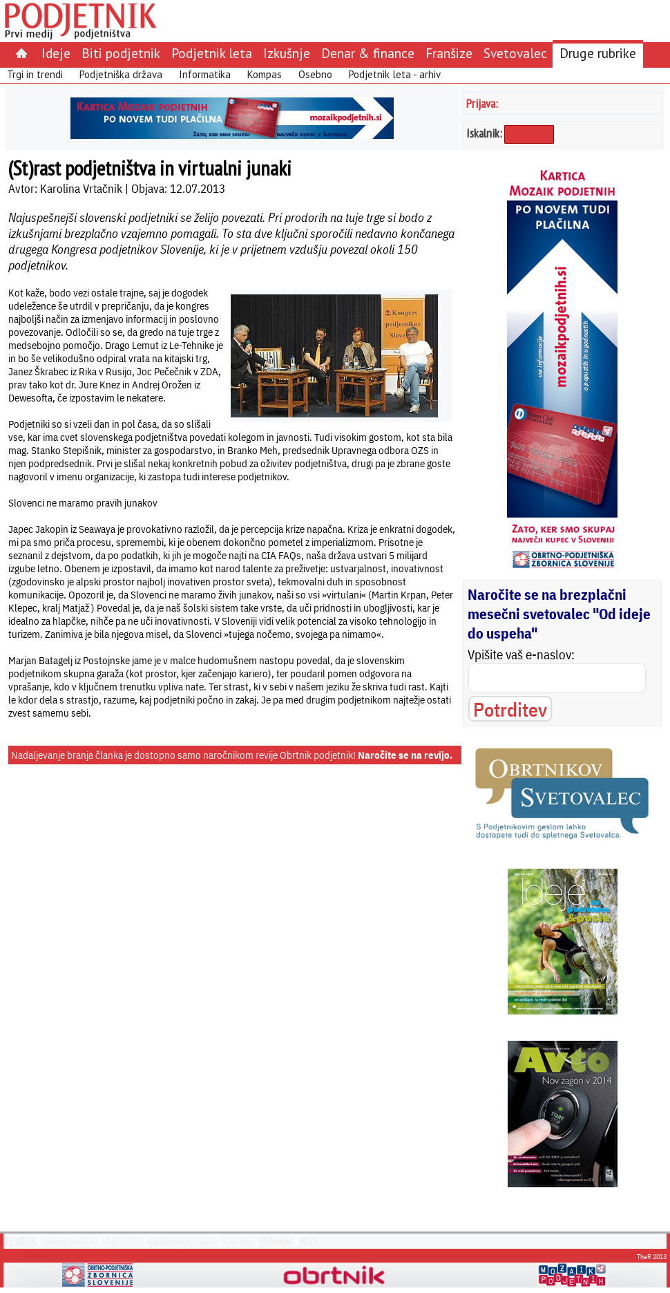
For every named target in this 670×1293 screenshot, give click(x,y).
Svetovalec (515, 53)
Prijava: (482, 103)
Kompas (264, 74)
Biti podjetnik (121, 53)
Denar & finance (367, 53)
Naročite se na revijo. (405, 755)
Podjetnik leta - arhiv (395, 74)
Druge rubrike (597, 53)
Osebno (315, 74)
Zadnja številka (69, 1241)
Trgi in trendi (35, 74)
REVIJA (19, 1241)
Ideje (55, 53)
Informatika (205, 74)
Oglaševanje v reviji (180, 1241)
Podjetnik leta (211, 53)
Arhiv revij (121, 1241)
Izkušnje (286, 53)
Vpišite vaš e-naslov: (521, 654)
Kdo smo (237, 1241)
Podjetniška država (120, 74)
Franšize (448, 53)
